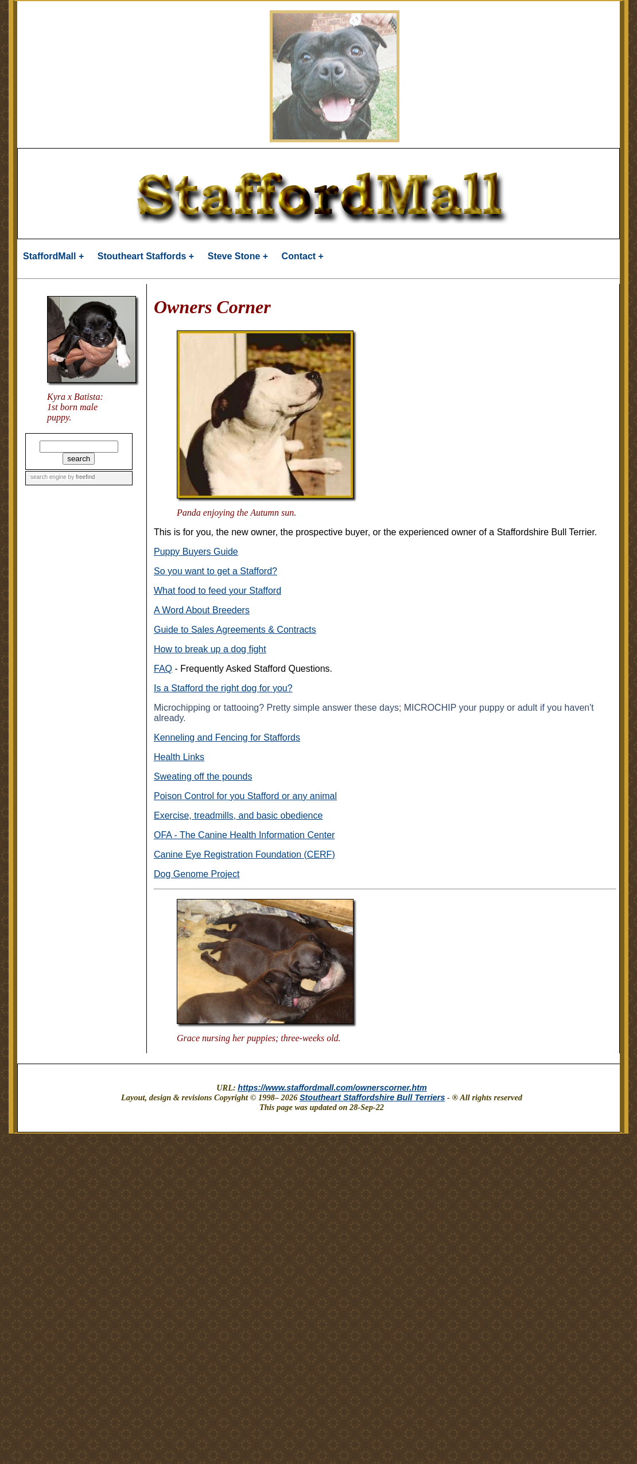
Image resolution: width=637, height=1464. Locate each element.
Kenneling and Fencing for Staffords (227, 737)
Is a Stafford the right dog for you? (223, 688)
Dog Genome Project (196, 874)
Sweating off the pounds (203, 776)
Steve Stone (234, 256)
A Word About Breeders (202, 610)
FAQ (163, 668)
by (81, 477)
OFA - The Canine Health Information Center (244, 835)
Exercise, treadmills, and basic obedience (238, 815)
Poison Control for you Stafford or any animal (245, 796)
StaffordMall (49, 256)
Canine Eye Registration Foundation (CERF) (244, 854)
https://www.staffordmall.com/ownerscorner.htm (332, 1087)
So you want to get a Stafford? (215, 571)
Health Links (179, 757)
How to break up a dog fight (210, 649)
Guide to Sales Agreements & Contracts (235, 629)
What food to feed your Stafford (217, 590)
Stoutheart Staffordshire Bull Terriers (372, 1097)
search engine (48, 477)
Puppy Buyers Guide (196, 551)
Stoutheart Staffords (142, 256)
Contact (299, 256)
